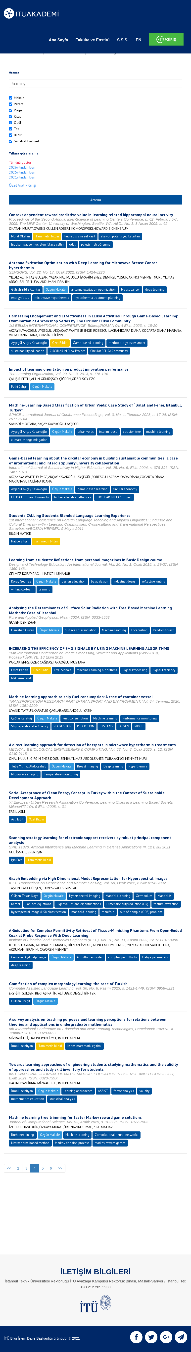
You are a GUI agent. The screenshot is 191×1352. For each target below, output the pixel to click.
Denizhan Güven (22, 630)
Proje (18, 110)
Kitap (17, 116)
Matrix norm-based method (30, 1143)
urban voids (86, 432)
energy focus (20, 298)
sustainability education (27, 351)
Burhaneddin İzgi (23, 1135)
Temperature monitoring (61, 774)
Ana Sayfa (58, 40)
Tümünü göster (20, 162)
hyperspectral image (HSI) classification (38, 912)
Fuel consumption (75, 718)
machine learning (158, 432)
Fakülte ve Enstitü (92, 40)
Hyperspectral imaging (84, 896)
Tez (16, 129)
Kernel (15, 904)
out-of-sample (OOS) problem (141, 912)
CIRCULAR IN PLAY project (114, 497)
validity (144, 1091)
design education (74, 581)
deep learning (154, 289)
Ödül (17, 122)
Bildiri (18, 135)
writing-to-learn (22, 589)
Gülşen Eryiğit (20, 1001)
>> (60, 1168)
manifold (108, 912)
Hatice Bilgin (20, 541)
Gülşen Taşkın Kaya (24, 896)
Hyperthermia (138, 766)
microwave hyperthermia (52, 298)
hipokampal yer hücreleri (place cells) (37, 244)
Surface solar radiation (80, 630)
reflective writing (153, 581)
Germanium (144, 896)
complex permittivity (122, 957)
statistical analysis (62, 1099)
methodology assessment (127, 343)
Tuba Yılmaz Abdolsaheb (28, 766)
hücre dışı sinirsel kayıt (79, 236)
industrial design (125, 581)
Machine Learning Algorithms (97, 670)
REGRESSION (63, 726)
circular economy (125, 489)
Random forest (163, 630)
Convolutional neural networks (116, 1135)
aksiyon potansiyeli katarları (120, 236)
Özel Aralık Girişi (22, 185)
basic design (99, 581)
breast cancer (130, 289)
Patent (18, 104)
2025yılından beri (22, 172)
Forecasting (139, 630)
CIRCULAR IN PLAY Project (67, 351)
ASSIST (103, 1091)
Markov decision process (72, 1143)
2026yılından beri (22, 167)
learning (44, 589)
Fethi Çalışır (19, 386)
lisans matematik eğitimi (84, 1046)
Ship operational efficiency (29, 726)
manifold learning (83, 912)
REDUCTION (85, 726)
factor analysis (124, 1091)
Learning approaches (78, 1091)
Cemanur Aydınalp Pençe (28, 957)
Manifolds (165, 896)
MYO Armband (21, 678)
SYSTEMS (106, 726)
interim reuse (108, 432)
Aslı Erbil (17, 819)
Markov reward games (110, 1143)
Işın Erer (16, 860)
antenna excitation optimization (93, 289)
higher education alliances (72, 497)
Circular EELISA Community (109, 351)
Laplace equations (38, 904)
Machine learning (114, 630)
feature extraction (166, 904)
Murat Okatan (20, 236)
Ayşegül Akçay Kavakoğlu (29, 343)
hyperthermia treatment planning (97, 298)
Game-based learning (88, 343)
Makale (19, 98)
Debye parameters (155, 957)
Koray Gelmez (21, 581)
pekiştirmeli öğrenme (95, 244)
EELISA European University (30, 497)
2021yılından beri (22, 177)
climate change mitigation (29, 440)
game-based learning (92, 489)
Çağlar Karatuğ (21, 718)
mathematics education (27, 1099)
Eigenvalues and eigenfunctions (79, 904)
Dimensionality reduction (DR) (127, 904)
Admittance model (90, 957)
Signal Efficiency (164, 670)
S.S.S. (122, 40)
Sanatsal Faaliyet (26, 141)
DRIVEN (124, 726)
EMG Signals (62, 670)
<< (9, 1168)
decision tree (132, 432)
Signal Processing (135, 670)
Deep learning (113, 766)
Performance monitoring (140, 718)
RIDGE (139, 726)
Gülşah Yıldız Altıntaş (25, 289)
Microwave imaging (24, 774)
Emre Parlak (19, 670)
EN (138, 40)
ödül (72, 244)
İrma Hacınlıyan (22, 1046)
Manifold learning (118, 896)
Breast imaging (87, 766)
